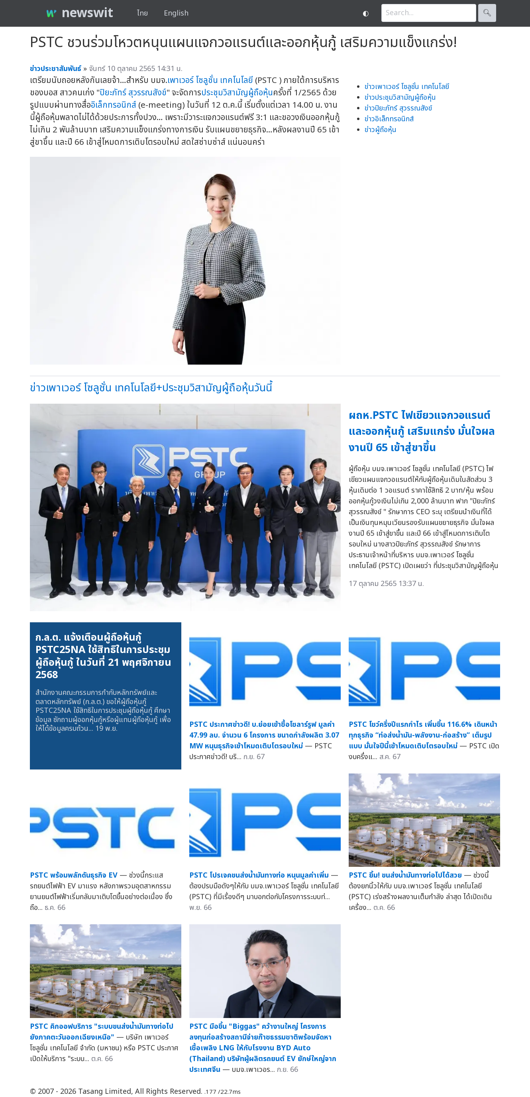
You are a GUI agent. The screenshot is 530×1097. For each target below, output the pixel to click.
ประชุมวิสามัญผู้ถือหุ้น (237, 93)
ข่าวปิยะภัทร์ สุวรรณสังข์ (398, 108)
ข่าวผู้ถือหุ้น (381, 129)
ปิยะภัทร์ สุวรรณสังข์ (133, 93)
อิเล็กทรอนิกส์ (113, 105)
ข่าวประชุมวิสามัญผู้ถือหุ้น (400, 97)
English (176, 13)
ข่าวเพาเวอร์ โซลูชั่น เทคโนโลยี (407, 86)
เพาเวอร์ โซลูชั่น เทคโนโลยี (210, 80)
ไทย (142, 13)
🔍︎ (487, 13)
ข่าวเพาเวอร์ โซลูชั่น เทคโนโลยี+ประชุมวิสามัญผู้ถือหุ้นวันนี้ (151, 388)
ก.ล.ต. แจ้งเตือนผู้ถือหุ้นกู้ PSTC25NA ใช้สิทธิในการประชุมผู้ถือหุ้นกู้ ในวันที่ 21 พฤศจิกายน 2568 (103, 656)
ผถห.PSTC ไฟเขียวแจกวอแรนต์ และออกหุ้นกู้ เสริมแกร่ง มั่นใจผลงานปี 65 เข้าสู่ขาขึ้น (422, 431)
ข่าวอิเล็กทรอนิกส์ (389, 119)
